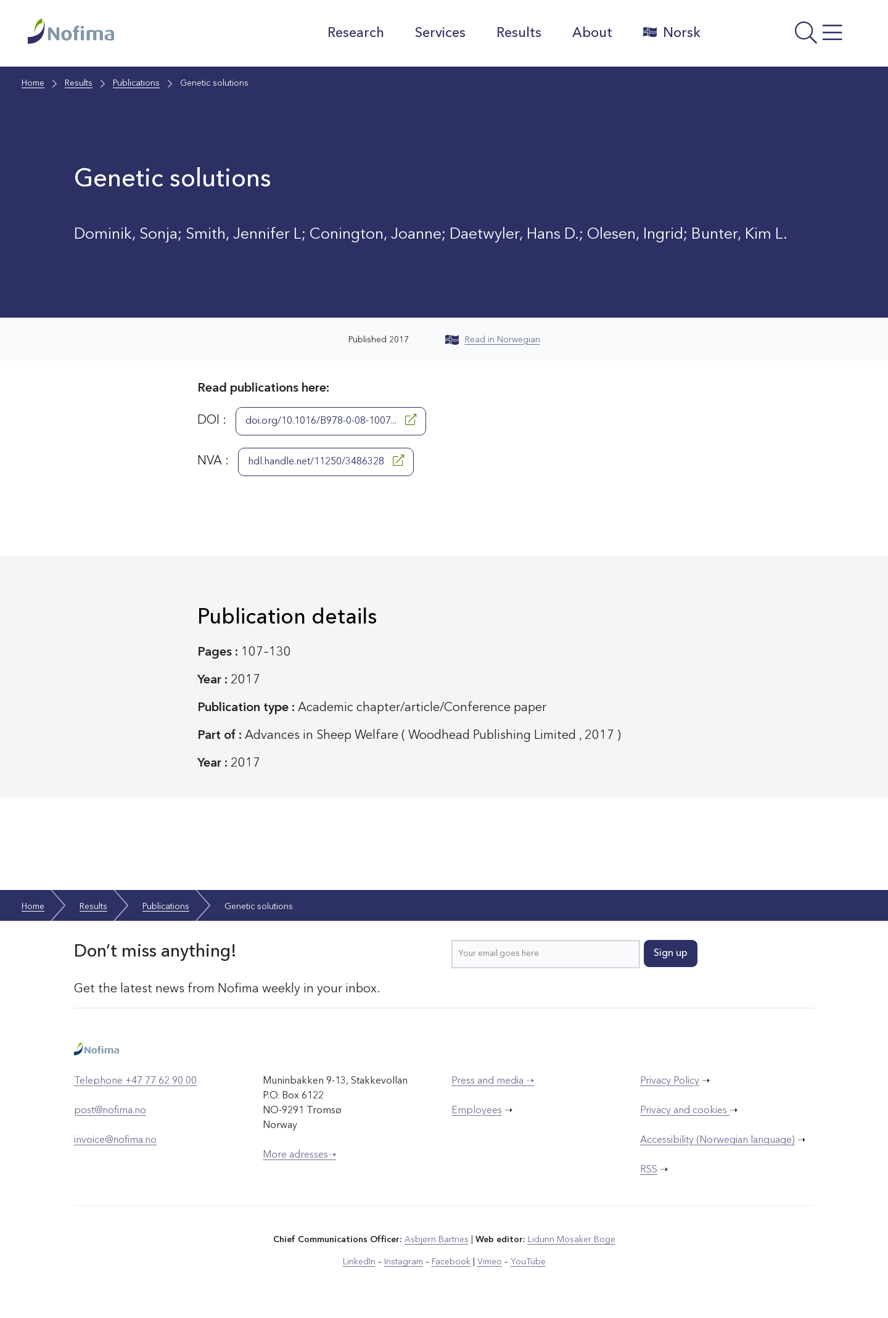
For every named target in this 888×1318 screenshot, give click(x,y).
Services (440, 33)
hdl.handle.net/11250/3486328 (326, 461)
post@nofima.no (110, 1111)
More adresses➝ (299, 1155)
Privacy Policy (669, 1081)
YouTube (528, 1262)
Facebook (451, 1262)
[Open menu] (786, 36)
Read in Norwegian (492, 340)
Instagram (403, 1262)
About (592, 33)
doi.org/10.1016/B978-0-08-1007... (330, 420)
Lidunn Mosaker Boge (571, 1239)
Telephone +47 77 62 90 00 (135, 1081)
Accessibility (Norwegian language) (717, 1140)
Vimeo (489, 1262)
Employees (476, 1111)
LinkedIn (359, 1262)
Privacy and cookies (685, 1111)
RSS (648, 1170)
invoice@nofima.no (115, 1140)
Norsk (672, 32)
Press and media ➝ (492, 1081)
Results (518, 33)
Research (355, 33)
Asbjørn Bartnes (437, 1239)
